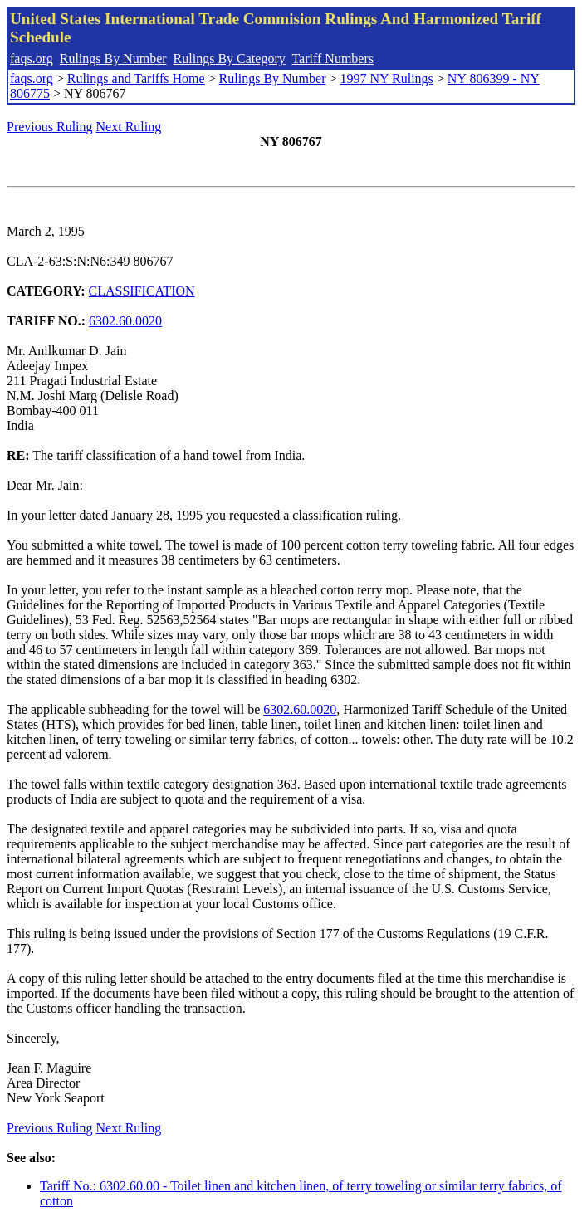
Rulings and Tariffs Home (136, 78)
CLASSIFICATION (142, 291)
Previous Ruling (50, 127)
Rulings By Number (113, 58)
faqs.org (31, 58)
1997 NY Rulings (386, 78)
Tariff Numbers (332, 58)
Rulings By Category (230, 58)
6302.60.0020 (125, 321)
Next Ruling (129, 127)
